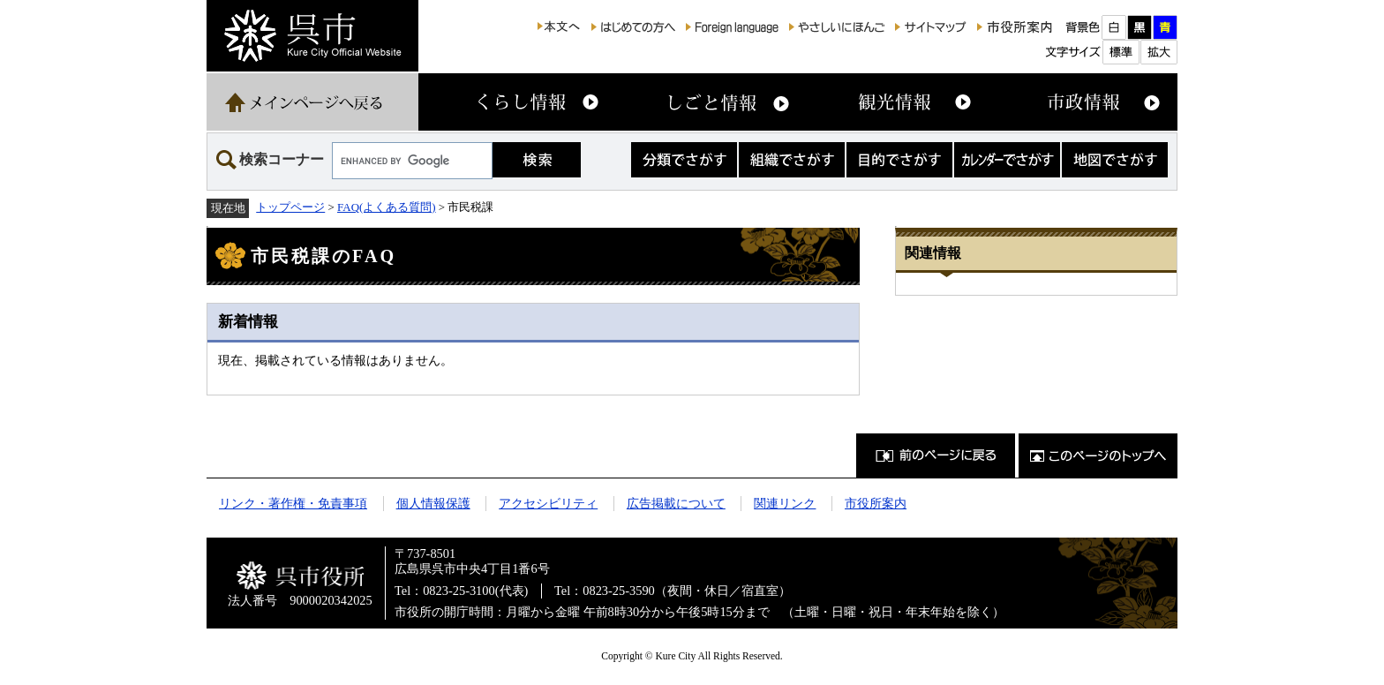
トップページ (290, 207)
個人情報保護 (433, 503)
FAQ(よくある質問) (386, 207)
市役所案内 (875, 503)
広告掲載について (676, 503)
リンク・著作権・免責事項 (293, 503)
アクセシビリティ (548, 503)
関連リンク (785, 503)
